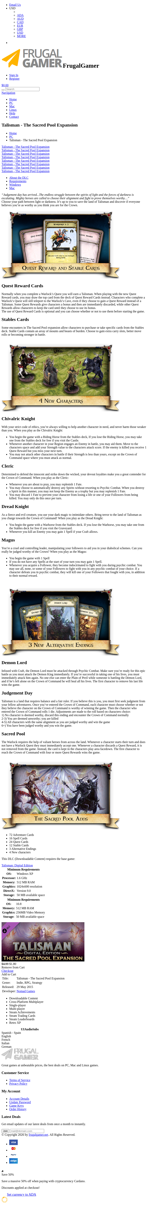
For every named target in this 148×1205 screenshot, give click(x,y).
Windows (15, 184)
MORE (21, 36)
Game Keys (16, 1105)
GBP (20, 29)
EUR (20, 25)
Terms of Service (19, 1080)
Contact (14, 116)
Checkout (7, 970)
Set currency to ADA (21, 1194)
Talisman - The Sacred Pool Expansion (26, 146)
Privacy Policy (18, 1083)
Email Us (15, 4)
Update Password (20, 1102)
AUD (20, 18)
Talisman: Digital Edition (17, 865)
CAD (20, 22)
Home (13, 99)
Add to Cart (9, 974)
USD (20, 32)
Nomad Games (26, 991)
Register (14, 78)
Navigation (8, 92)
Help (12, 113)
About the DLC (19, 177)
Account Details (19, 1098)
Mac (12, 106)
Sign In (13, 75)
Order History (17, 1109)
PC (11, 102)
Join (5, 1131)
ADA (20, 15)
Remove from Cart (13, 967)
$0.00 (5, 85)
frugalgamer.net (38, 1134)
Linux (13, 109)
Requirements (17, 181)
